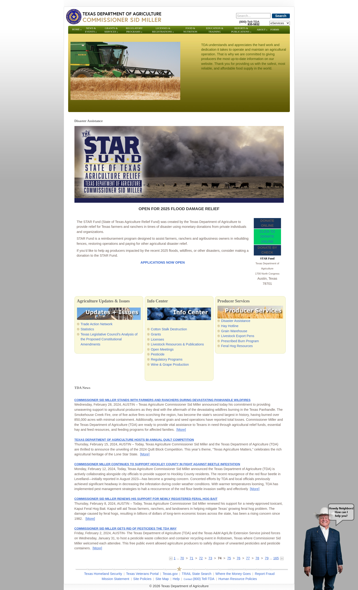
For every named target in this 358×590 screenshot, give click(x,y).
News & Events (91, 30)
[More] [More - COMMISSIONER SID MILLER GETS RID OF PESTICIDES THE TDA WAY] (97, 548)
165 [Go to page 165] (276, 558)
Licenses (157, 339)
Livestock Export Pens (237, 336)
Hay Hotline (229, 326)
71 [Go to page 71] (191, 558)
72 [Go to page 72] (201, 558)
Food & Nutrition (190, 30)
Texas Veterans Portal (142, 574)
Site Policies (142, 579)
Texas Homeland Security (103, 574)
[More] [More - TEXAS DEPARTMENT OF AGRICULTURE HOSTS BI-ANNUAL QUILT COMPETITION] (145, 454)
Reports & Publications (241, 30)
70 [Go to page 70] (182, 558)
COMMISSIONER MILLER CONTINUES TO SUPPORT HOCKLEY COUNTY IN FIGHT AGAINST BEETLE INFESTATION (157, 464)
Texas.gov (170, 574)
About (262, 29)
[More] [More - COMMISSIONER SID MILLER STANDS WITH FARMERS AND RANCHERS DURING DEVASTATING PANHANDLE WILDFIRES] (181, 429)
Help (176, 579)
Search (280, 16)
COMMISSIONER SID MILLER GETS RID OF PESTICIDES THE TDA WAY (125, 528)
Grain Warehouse (234, 331)
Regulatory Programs (134, 30)
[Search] (253, 15)
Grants (156, 334)
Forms (275, 29)
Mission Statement (115, 579)
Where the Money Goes (233, 574)
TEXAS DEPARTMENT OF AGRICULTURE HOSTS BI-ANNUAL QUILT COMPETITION (134, 439)
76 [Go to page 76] (238, 558)
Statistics (87, 329)
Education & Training (214, 30)
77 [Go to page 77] (248, 558)
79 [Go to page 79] (266, 558)
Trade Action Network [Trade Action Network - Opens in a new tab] (97, 324)
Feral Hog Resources (237, 346)
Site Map (162, 579)
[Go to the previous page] (171, 558)
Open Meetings (162, 349)
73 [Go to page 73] (210, 558)
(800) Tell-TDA (203, 579)
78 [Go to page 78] (257, 558)
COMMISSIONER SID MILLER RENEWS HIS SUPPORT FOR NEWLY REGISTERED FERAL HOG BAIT (145, 499)
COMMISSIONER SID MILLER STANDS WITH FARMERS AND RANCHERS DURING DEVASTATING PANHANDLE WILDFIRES (162, 400)
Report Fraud (264, 574)
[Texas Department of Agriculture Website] (113, 16)
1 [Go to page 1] (175, 558)
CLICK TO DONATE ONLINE (267, 236)
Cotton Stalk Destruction (169, 329)
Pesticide (157, 354)
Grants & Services (111, 30)
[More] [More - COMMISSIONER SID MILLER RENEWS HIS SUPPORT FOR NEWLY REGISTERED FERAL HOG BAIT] (90, 518)
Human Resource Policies (237, 579)
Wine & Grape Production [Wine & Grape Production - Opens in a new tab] (170, 364)
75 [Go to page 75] (229, 558)
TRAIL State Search (196, 574)
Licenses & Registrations (163, 30)
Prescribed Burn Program (240, 341)
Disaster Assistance (236, 321)
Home (77, 29)
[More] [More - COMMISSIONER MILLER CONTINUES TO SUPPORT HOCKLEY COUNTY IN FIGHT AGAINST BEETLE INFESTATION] (254, 489)
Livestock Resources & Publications (177, 344)
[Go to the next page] (282, 558)
